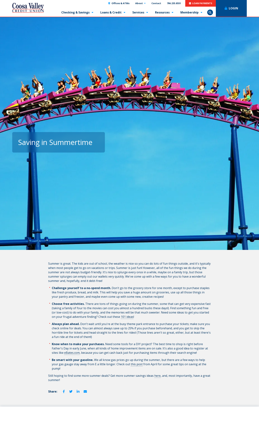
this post (137, 364)
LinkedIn (78, 391)
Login (233, 8)
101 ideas (127, 317)
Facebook (63, 391)
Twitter (70, 391)
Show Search (210, 12)
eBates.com (72, 353)
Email (85, 391)
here (157, 376)
